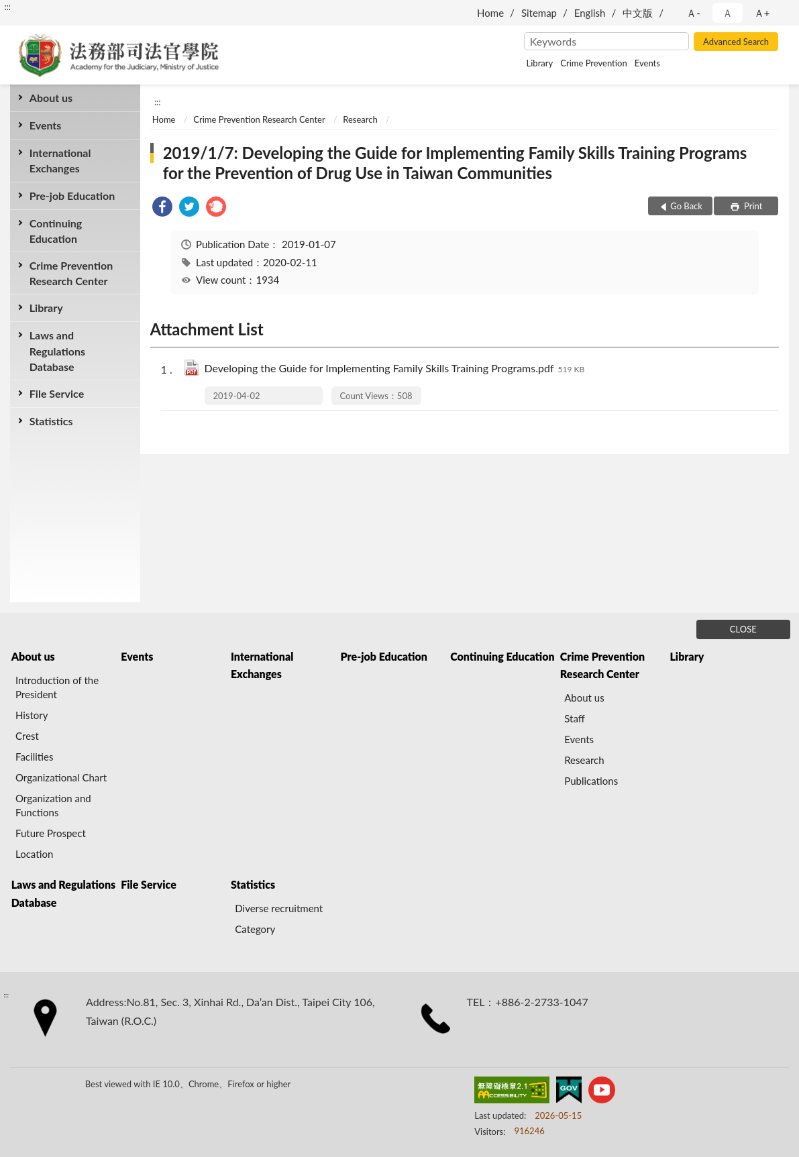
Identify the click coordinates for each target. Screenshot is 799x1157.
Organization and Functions (53, 805)
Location (34, 854)
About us (51, 97)
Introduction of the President (57, 687)
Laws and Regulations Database (57, 350)
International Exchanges (60, 160)
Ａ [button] (728, 13)
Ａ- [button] (693, 13)
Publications (591, 781)
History (31, 715)
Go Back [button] (686, 206)
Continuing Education (56, 231)
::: (7, 6)
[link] (162, 208)
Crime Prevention (593, 63)
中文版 (638, 13)
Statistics (51, 421)
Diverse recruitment (279, 908)
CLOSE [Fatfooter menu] (743, 629)
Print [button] (752, 206)
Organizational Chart (61, 777)
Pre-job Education (72, 195)
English (590, 13)
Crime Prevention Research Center (71, 273)
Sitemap (539, 13)
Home (490, 13)
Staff (574, 718)
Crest (27, 736)
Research (360, 119)
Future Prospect (50, 833)
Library (540, 63)
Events (647, 63)
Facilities (34, 757)
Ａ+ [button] (762, 13)
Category (255, 929)
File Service (57, 393)
